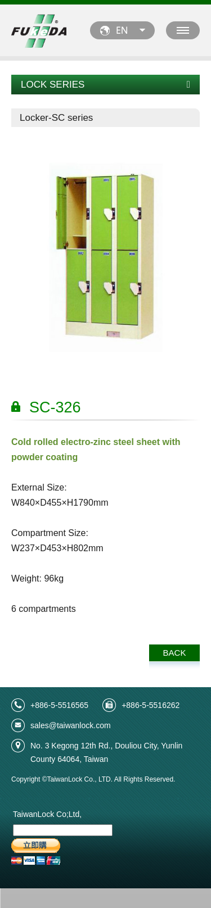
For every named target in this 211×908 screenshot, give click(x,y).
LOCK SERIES (105, 84)
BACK (174, 652)
